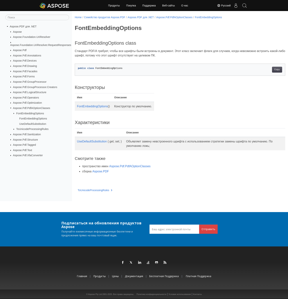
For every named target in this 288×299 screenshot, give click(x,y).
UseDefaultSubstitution (32, 123)
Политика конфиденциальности (151, 294)
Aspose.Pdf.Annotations (27, 55)
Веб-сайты (168, 5)
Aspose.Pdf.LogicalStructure (29, 92)
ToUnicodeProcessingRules (32, 129)
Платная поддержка (198, 276)
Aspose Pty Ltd (95, 294)
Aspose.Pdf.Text (22, 150)
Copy (262, 69)
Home (78, 17)
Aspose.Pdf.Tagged (24, 144)
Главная (82, 276)
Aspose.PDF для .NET (23, 26)
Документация (134, 276)
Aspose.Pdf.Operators (26, 97)
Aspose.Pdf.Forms (24, 76)
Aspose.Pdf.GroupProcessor (29, 81)
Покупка (131, 5)
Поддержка (149, 5)
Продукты (114, 5)
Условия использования (179, 294)
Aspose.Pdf (20, 50)
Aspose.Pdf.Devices (25, 60)
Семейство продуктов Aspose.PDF (104, 17)
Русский (222, 5)
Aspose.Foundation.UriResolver (31, 36)
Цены (115, 276)
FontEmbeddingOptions (30, 113)
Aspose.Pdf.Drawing (25, 66)
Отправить (208, 229)
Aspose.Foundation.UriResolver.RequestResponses (40, 44)
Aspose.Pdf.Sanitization (27, 134)
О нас (184, 5)
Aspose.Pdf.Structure (25, 139)
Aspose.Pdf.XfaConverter (28, 155)
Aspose (17, 31)
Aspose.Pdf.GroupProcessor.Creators (35, 86)
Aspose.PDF (100, 171)
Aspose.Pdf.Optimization (27, 102)
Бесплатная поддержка (164, 276)
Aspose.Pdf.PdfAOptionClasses (31, 108)
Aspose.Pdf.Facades (25, 71)
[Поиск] (37, 17)
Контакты (197, 294)
